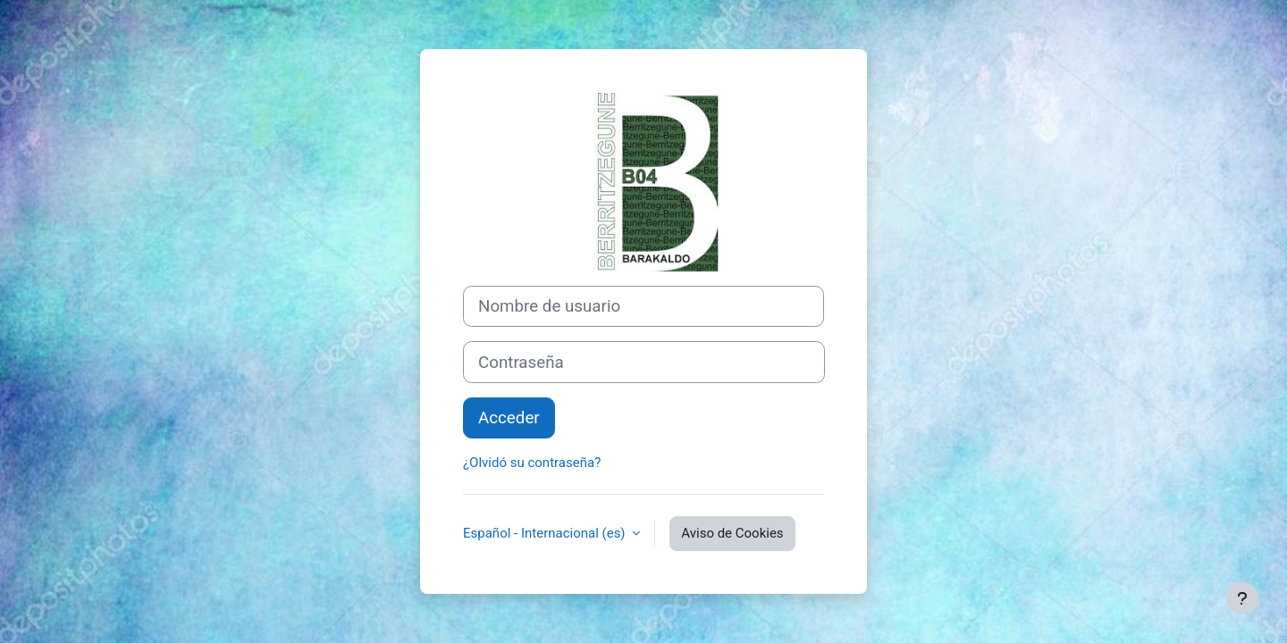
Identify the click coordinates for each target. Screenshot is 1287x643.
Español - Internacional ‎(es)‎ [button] (545, 533)
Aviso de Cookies (732, 533)
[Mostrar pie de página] (1242, 598)
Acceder (509, 418)
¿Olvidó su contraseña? (532, 463)
